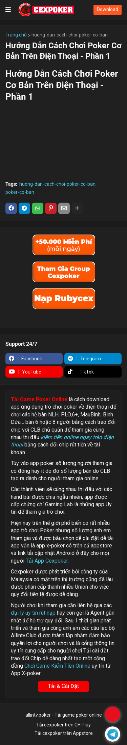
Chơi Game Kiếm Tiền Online (57, 666)
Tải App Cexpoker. (47, 561)
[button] (8, 10)
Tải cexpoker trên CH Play (63, 724)
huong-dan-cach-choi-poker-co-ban (69, 34)
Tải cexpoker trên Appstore (64, 733)
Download (107, 9)
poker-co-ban (19, 192)
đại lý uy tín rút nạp (33, 613)
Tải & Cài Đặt (63, 686)
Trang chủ (16, 34)
